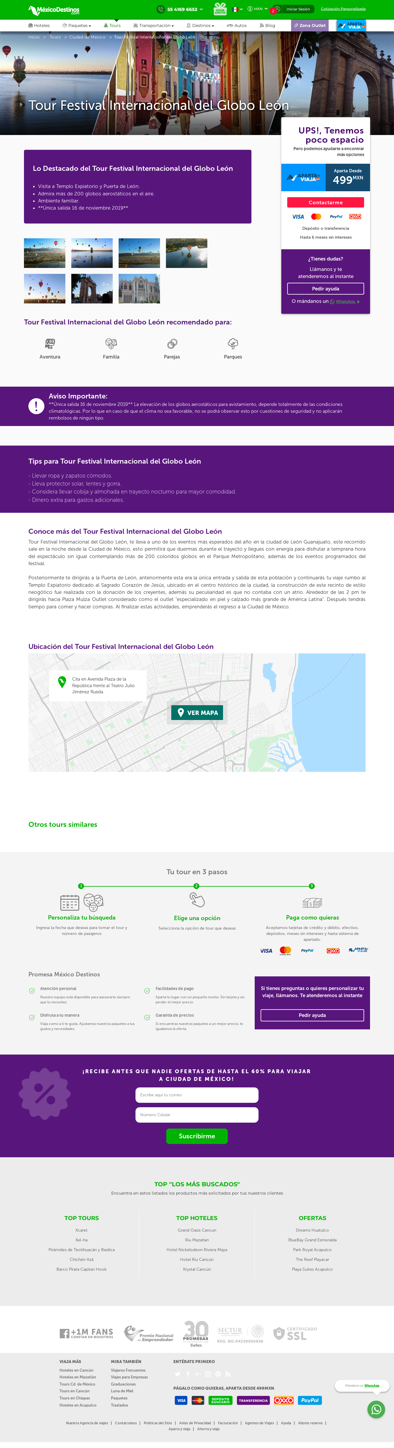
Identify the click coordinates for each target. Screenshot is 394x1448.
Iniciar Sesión (298, 9)
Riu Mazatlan (197, 1240)
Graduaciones (123, 1384)
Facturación (228, 1423)
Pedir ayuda (325, 289)
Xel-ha (81, 1240)
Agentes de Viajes (259, 1423)
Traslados (119, 1405)
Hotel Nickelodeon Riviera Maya (197, 1249)
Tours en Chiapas (74, 1398)
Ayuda (286, 1423)
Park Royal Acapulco (312, 1249)
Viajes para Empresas (129, 1377)
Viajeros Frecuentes (128, 1370)
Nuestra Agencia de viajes (87, 1423)
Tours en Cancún (74, 1391)
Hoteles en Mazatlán (77, 1377)
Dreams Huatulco (312, 1230)
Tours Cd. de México (77, 1384)
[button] (160, 25)
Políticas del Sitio (158, 1423)
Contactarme (326, 202)
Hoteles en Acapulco (77, 1405)
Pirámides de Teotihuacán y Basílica (82, 1249)
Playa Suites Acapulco (312, 1269)
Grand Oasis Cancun (197, 1230)
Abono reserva (310, 1423)
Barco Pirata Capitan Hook (81, 1269)
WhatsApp (345, 301)
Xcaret (81, 1230)
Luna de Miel (122, 1391)
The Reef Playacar (312, 1259)
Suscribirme (197, 1136)
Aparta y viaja (179, 1429)
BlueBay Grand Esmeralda (312, 1240)
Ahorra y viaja (208, 1429)
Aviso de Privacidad (195, 1423)
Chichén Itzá (81, 1259)
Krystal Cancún (197, 1269)
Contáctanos (126, 1423)
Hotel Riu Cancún (197, 1259)
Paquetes (119, 1398)
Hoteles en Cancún (76, 1370)
